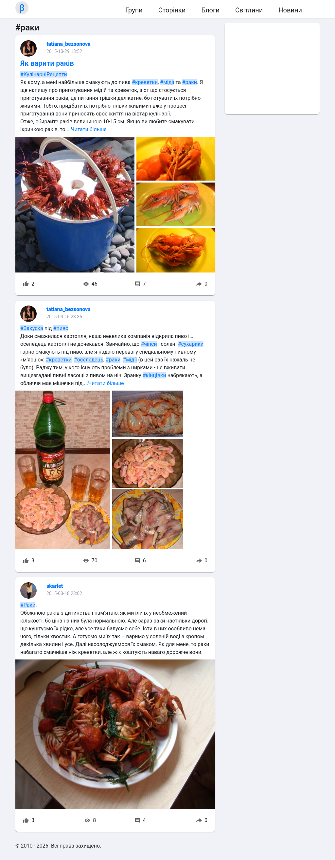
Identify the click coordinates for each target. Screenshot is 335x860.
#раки (189, 82)
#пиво (61, 328)
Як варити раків (47, 63)
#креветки (145, 82)
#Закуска (31, 328)
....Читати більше (86, 129)
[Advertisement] (272, 68)
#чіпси (149, 344)
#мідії (167, 82)
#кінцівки (154, 375)
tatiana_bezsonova (68, 44)
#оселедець (88, 360)
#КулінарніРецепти (43, 74)
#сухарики (191, 344)
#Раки (27, 605)
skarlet (54, 586)
